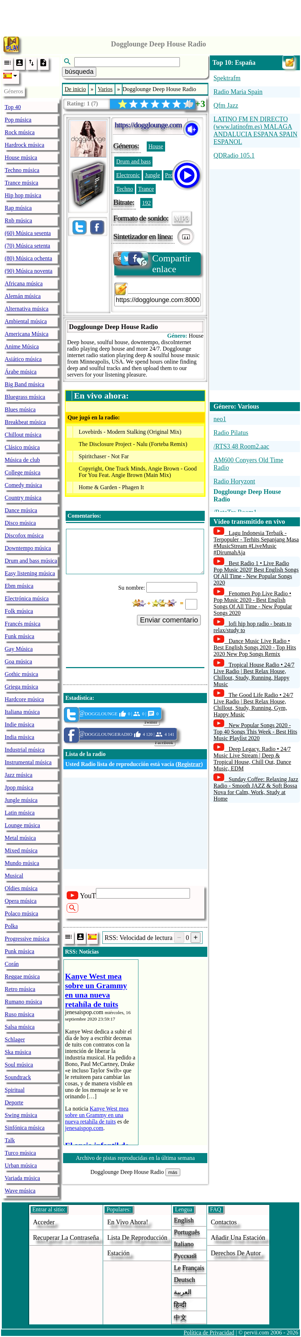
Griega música (21, 687)
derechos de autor (236, 1253)
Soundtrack (18, 1077)
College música (22, 472)
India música (19, 737)
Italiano (184, 1244)
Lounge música (22, 825)
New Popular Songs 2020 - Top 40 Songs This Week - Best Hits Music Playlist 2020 (255, 731)
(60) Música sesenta (28, 233)
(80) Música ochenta (28, 258)
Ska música (18, 1052)
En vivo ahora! (127, 1222)
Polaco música (21, 913)
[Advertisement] (150, 16)
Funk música (19, 636)
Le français (189, 1267)
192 (146, 203)
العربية (182, 1292)
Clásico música (22, 447)
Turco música (20, 1153)
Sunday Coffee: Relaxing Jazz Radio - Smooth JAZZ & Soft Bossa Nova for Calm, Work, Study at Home (255, 789)
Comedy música (23, 485)
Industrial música (25, 750)
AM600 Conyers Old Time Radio (248, 463)
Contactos (224, 1222)
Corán (12, 964)
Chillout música (23, 435)
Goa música (18, 661)
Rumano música (23, 1002)
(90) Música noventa (28, 271)
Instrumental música (28, 762)
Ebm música (19, 586)
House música (21, 157)
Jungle (152, 175)
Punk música (19, 951)
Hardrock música (24, 145)
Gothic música (21, 674)
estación (118, 1253)
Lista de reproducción (137, 1237)
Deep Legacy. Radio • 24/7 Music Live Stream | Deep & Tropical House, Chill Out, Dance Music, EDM (252, 758)
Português (187, 1232)
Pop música (18, 120)
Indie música (19, 724)
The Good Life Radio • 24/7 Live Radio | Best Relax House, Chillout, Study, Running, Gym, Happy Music (253, 704)
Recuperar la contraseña (66, 1237)
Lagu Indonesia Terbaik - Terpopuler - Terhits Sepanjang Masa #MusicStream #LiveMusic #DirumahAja (256, 542)
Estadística (78, 698)
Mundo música (22, 863)
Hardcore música (24, 699)
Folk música (19, 611)
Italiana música (22, 712)
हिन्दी (180, 1305)
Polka (11, 926)
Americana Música (26, 334)
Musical (14, 876)
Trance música (21, 183)
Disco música (20, 523)
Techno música (22, 170)
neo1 (219, 419)
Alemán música (23, 296)
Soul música (19, 1065)
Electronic (128, 175)
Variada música (22, 1178)
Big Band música (24, 384)
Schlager (15, 1039)
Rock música (20, 132)
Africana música (24, 283)
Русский (185, 1256)
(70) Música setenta (27, 246)
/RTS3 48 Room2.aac (241, 446)
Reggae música (22, 976)
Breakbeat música (25, 422)
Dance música (21, 510)
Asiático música (23, 359)
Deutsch (184, 1279)
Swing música (21, 1115)
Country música (23, 498)
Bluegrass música (25, 397)
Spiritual (15, 1090)
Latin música (20, 813)
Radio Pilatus (230, 432)
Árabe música (20, 372)
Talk (10, 1140)
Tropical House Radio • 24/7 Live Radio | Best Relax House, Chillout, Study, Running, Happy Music (254, 674)
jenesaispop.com (84, 1128)
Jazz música (18, 775)
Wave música (20, 1191)
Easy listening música (30, 573)
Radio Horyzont (234, 481)
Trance (146, 189)
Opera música (20, 901)
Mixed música (21, 850)
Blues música (20, 409)
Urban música (21, 1165)
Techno (124, 189)
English (184, 1220)
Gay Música (19, 649)
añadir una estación (238, 1237)
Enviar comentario (169, 620)
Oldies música (21, 888)
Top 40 (13, 107)
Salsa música (20, 1027)
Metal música (20, 838)
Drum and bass (133, 161)
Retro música (20, 989)
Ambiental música (26, 321)
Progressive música (27, 939)
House (156, 146)
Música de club (22, 460)
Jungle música (21, 800)
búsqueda (79, 71)
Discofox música (24, 535)
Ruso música (19, 1014)
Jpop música (19, 787)
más (172, 1172)
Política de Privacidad (208, 1332)
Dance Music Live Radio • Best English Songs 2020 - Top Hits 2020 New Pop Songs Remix (254, 647)
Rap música (18, 208)
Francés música (22, 624)
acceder (44, 1222)
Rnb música (18, 220)
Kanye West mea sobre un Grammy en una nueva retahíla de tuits (96, 1115)
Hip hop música (23, 195)
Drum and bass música (31, 561)
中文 (180, 1317)
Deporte (14, 1102)
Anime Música (22, 346)
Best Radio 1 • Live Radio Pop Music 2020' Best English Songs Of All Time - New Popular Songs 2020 (255, 573)
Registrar (189, 764)
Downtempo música (28, 548)
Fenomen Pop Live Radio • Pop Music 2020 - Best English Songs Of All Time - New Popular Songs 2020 (252, 603)
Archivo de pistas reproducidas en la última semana (135, 1158)
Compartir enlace (152, 263)
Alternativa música (26, 309)
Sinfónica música (25, 1128)
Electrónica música (27, 598)
